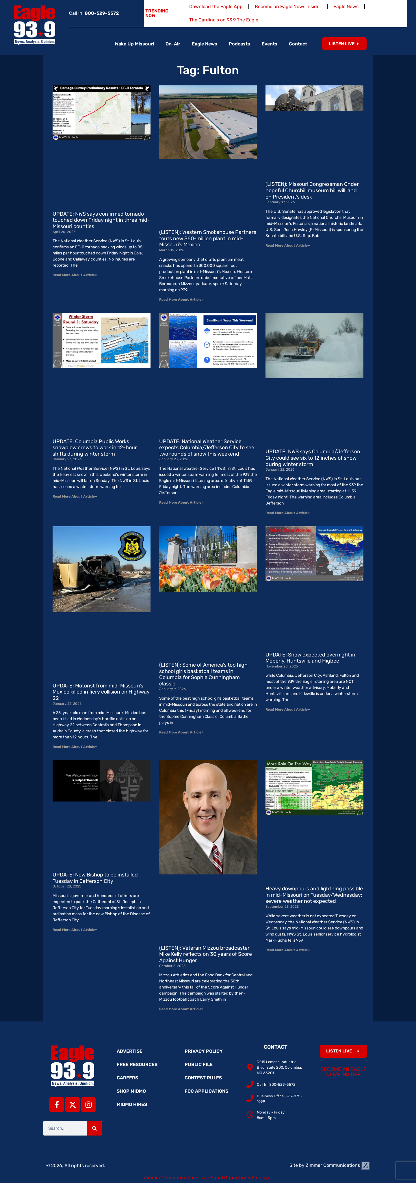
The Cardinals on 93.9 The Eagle (223, 20)
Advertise (129, 1051)
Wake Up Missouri (134, 44)
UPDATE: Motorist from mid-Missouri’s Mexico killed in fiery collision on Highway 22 (101, 692)
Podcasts (239, 44)
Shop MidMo (131, 1091)
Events (269, 44)
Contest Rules (203, 1078)
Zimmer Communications (338, 1165)
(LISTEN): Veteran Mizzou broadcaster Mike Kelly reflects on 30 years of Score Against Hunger (205, 954)
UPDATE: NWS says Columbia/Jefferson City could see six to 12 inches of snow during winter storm (312, 457)
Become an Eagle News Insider (288, 6)
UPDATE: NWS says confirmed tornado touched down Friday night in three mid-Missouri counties (101, 220)
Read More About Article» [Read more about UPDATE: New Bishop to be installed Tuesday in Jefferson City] (75, 930)
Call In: (94, 13)
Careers (127, 1078)
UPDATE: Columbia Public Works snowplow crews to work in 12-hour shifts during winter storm (95, 447)
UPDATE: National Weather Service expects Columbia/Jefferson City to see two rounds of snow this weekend (206, 447)
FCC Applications (206, 1091)
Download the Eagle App (216, 6)
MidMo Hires (132, 1104)
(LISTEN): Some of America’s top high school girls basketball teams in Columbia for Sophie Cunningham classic (203, 674)
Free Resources (137, 1064)
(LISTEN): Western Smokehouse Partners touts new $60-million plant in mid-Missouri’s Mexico (207, 238)
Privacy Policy (204, 1051)
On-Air (173, 44)
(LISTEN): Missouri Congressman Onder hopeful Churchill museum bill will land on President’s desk (312, 190)
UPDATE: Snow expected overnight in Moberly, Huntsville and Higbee (310, 658)
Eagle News (346, 6)
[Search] (94, 1128)
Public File (199, 1064)
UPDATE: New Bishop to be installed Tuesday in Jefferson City (95, 878)
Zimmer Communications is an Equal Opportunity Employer (208, 1177)
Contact (298, 44)
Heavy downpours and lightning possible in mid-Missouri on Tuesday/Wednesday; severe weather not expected (314, 894)
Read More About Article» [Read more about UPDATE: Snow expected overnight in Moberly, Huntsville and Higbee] (287, 709)
